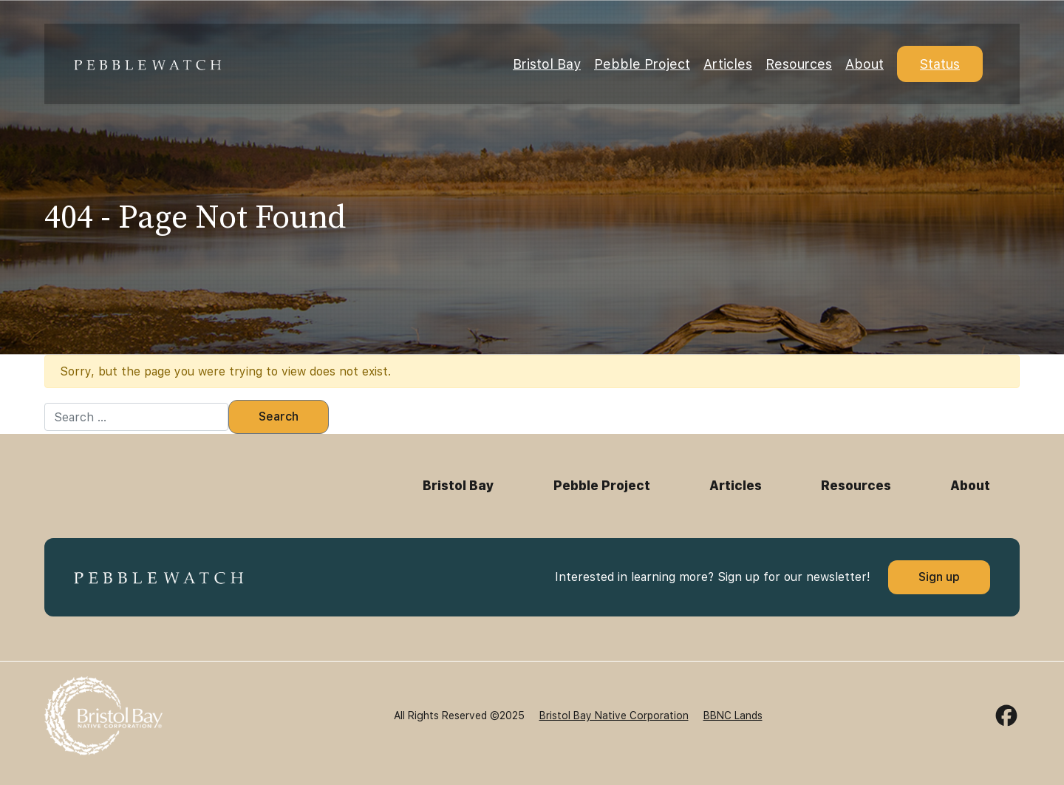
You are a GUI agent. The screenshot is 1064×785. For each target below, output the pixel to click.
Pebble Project (642, 64)
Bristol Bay (547, 64)
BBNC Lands (733, 715)
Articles (727, 64)
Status (940, 64)
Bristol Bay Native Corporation (614, 715)
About (864, 64)
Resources (798, 64)
